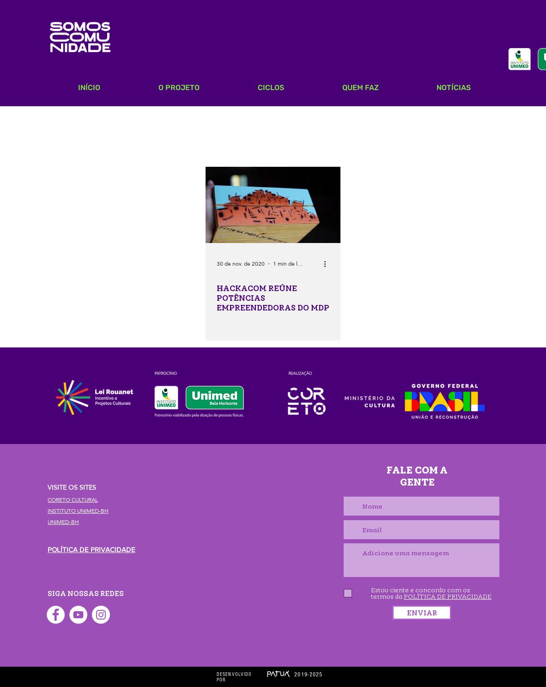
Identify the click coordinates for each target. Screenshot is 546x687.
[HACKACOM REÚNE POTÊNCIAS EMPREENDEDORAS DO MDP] (273, 205)
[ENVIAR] (421, 612)
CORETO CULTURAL (73, 500)
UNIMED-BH (63, 522)
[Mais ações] (328, 263)
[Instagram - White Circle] (101, 615)
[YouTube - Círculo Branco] (78, 615)
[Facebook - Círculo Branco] (56, 615)
